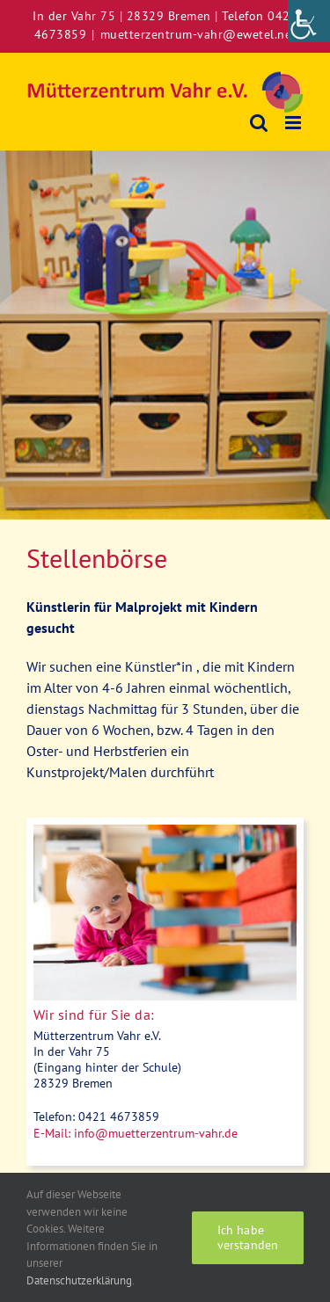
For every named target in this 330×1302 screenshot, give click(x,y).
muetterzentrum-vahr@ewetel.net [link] (198, 34)
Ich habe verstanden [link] (247, 1237)
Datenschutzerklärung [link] (79, 1280)
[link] (309, 21)
